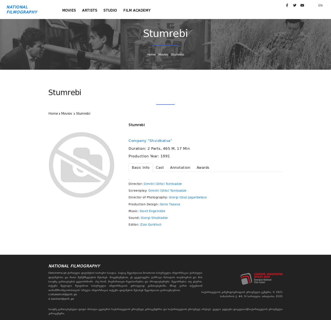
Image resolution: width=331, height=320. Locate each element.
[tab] (141, 167)
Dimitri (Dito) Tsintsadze (163, 183)
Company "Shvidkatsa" (151, 141)
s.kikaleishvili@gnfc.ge (62, 294)
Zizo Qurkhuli (150, 224)
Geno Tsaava (170, 204)
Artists (89, 10)
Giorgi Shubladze (154, 217)
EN (320, 5)
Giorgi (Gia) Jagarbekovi (188, 197)
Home (151, 54)
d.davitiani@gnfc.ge (61, 298)
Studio (110, 10)
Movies (69, 10)
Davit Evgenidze (153, 211)
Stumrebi (177, 54)
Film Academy (137, 10)
